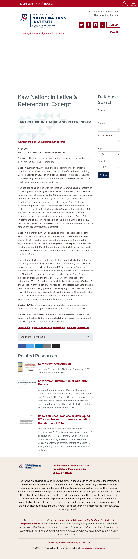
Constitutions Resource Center (102, 11)
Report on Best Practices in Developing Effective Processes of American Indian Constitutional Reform (64, 419)
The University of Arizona (93, 548)
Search (101, 110)
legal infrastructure (42, 327)
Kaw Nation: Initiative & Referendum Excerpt (41, 141)
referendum (83, 327)
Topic (100, 148)
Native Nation (105, 135)
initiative (71, 327)
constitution (24, 327)
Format (101, 161)
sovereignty (59, 327)
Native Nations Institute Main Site (71, 465)
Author (101, 123)
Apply (103, 175)
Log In (114, 31)
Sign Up (113, 24)
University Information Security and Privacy (69, 542)
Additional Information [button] (33, 336)
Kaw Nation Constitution (54, 363)
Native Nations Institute (106, 15)
